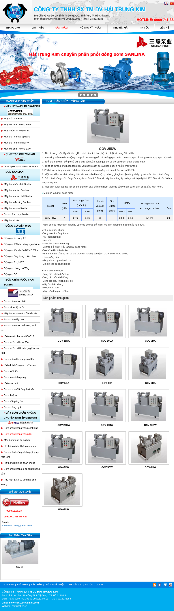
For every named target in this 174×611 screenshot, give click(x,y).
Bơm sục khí (9, 383)
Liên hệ (164, 27)
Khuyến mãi (120, 27)
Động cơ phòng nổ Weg (15, 268)
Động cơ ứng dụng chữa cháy (18, 256)
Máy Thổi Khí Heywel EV (15, 130)
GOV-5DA (63, 383)
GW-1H (20, 565)
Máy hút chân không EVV (16, 148)
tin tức (144, 27)
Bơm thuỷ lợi (9, 395)
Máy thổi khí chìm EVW (15, 142)
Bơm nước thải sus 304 (15, 342)
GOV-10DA (107, 340)
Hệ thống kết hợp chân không (18, 462)
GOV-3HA (107, 383)
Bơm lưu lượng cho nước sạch (19, 365)
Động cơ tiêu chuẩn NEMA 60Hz (19, 250)
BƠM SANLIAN (14, 171)
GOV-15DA (64, 340)
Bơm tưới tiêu (9, 371)
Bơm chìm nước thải (13, 301)
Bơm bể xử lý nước (12, 307)
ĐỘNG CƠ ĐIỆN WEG (17, 225)
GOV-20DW (63, 425)
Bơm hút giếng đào (12, 401)
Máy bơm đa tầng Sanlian (16, 202)
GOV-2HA (150, 383)
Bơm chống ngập (11, 407)
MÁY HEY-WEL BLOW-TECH (22, 106)
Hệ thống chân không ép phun (18, 446)
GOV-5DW (107, 467)
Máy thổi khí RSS (11, 118)
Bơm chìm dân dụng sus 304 (17, 359)
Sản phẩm (61, 27)
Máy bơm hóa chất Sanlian (16, 184)
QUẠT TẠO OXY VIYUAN (19, 154)
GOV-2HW (63, 509)
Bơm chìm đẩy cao (12, 319)
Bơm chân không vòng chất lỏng (19, 428)
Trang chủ (13, 27)
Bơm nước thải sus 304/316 (17, 336)
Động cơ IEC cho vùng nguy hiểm (20, 244)
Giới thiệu (38, 27)
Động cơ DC (9, 274)
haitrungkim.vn (19, 606)
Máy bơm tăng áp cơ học (15, 440)
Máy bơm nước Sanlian (15, 190)
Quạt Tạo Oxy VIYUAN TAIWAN (19, 166)
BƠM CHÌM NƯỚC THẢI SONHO (19, 282)
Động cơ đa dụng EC (13, 238)
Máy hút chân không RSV (16, 124)
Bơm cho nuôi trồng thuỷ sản (18, 389)
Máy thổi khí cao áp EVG (15, 136)
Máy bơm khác (10, 220)
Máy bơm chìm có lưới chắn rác (19, 313)
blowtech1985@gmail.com (24, 602)
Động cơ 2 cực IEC (12, 262)
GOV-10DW (150, 425)
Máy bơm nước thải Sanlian (17, 196)
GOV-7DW (63, 467)
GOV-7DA (150, 340)
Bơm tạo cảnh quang (13, 377)
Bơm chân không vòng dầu (16, 434)
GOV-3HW (150, 467)
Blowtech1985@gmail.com (17, 525)
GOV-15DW (107, 425)
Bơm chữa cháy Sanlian (15, 214)
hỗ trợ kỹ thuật (90, 27)
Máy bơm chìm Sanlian (14, 208)
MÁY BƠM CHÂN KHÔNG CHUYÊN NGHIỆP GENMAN (20, 415)
